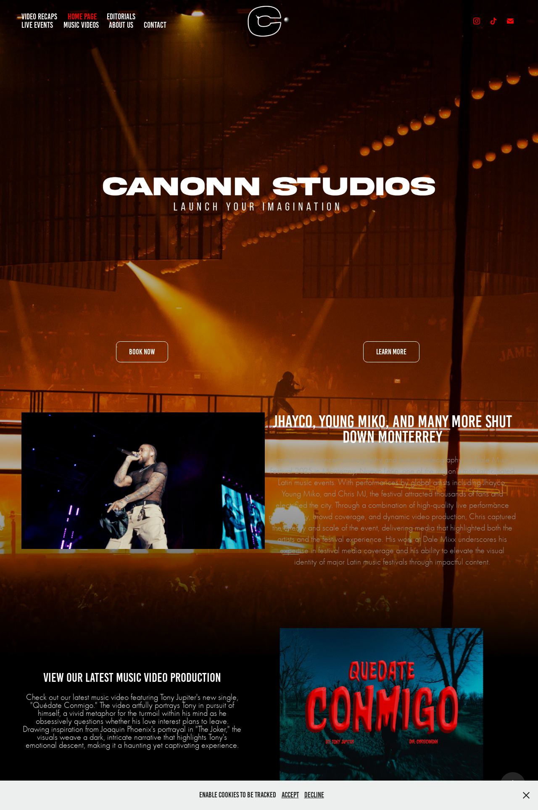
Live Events (37, 25)
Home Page (82, 16)
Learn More (391, 352)
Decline (314, 795)
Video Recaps (39, 16)
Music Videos (81, 25)
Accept (290, 795)
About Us (121, 25)
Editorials (121, 16)
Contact (155, 25)
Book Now (142, 352)
